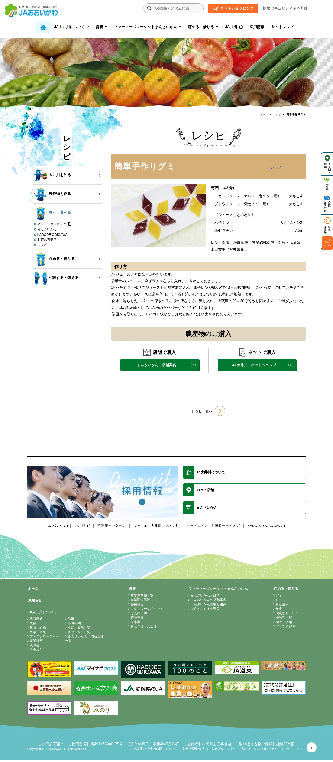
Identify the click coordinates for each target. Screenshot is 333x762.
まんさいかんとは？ (202, 596)
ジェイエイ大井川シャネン (153, 527)
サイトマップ (282, 27)
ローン (280, 601)
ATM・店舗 (283, 623)
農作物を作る (52, 194)
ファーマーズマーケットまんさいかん (145, 27)
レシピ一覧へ (202, 411)
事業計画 (36, 642)
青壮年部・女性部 (142, 627)
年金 (278, 610)
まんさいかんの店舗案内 (206, 601)
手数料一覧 (283, 619)
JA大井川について (69, 27)
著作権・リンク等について (260, 750)
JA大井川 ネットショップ (254, 365)
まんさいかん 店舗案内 (157, 365)
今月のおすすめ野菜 (202, 610)
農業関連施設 (139, 601)
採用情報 (256, 27)
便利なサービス (286, 614)
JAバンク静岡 (285, 627)
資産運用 (281, 605)
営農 (99, 27)
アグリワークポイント (145, 610)
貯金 (278, 596)
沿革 (71, 620)
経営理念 (36, 620)
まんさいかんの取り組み (206, 605)
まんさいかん (47, 229)
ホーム (263, 114)
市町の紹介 (76, 625)
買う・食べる (52, 213)
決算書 (34, 647)
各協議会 (135, 605)
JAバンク (50, 527)
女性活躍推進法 (193, 750)
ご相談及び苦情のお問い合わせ (152, 750)
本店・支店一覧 (79, 629)
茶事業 (134, 623)
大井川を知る (52, 175)
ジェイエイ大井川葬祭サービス (213, 527)
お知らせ (34, 601)
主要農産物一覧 (140, 596)
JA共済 (231, 27)
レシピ (276, 114)
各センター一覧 (79, 633)
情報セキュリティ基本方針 (285, 8)
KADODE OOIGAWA (52, 234)
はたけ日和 (137, 614)
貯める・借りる (201, 27)
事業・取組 (38, 633)
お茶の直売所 (47, 239)
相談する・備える (56, 278)
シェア (275, 167)
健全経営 (36, 651)
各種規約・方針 (222, 750)
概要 (33, 625)
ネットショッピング (237, 8)
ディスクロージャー (44, 638)
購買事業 (135, 619)
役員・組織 (38, 629)
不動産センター (106, 527)
